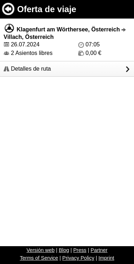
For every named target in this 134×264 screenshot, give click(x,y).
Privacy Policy (78, 258)
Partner (99, 250)
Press (79, 250)
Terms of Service (39, 258)
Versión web (40, 250)
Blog (64, 250)
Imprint (106, 258)
